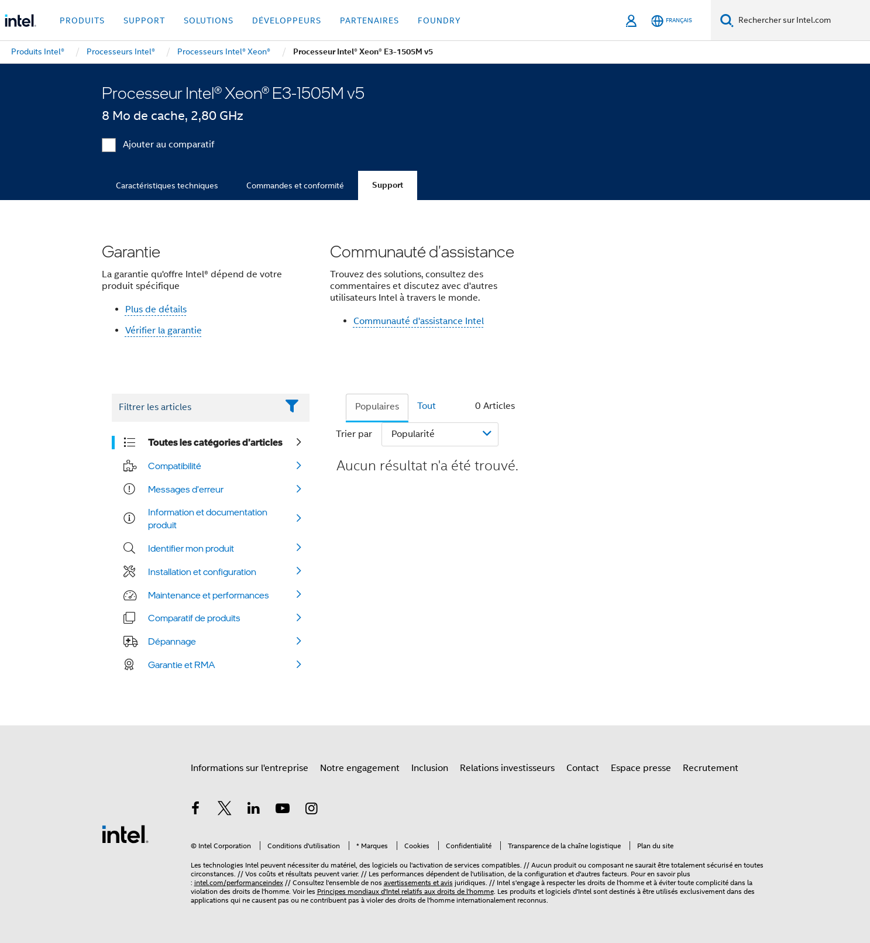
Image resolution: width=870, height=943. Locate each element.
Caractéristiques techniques (167, 185)
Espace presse (641, 768)
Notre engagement (360, 768)
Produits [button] (82, 20)
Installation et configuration (202, 571)
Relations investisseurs (507, 768)
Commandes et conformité (295, 185)
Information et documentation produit (207, 518)
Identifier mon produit (191, 548)
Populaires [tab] (377, 406)
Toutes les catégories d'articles (215, 442)
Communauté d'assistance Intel (418, 321)
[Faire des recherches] (727, 20)
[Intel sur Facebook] (196, 810)
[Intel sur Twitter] (225, 810)
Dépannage (172, 641)
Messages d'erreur (185, 489)
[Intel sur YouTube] (283, 810)
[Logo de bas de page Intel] (125, 833)
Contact (582, 768)
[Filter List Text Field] (194, 407)
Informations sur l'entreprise (249, 768)
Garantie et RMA (181, 664)
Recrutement (710, 768)
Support (387, 185)
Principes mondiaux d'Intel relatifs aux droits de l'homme (405, 891)
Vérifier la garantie (163, 330)
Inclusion (429, 768)
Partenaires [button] (369, 20)
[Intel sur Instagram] (312, 810)
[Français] (671, 21)
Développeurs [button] (286, 20)
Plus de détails (156, 309)
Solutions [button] (208, 20)
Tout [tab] (426, 406)
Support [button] (144, 20)
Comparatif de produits (194, 618)
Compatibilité (174, 466)
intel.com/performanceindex (238, 882)
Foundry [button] (439, 20)
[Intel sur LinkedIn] (254, 810)
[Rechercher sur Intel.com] (802, 20)
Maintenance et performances (208, 595)
